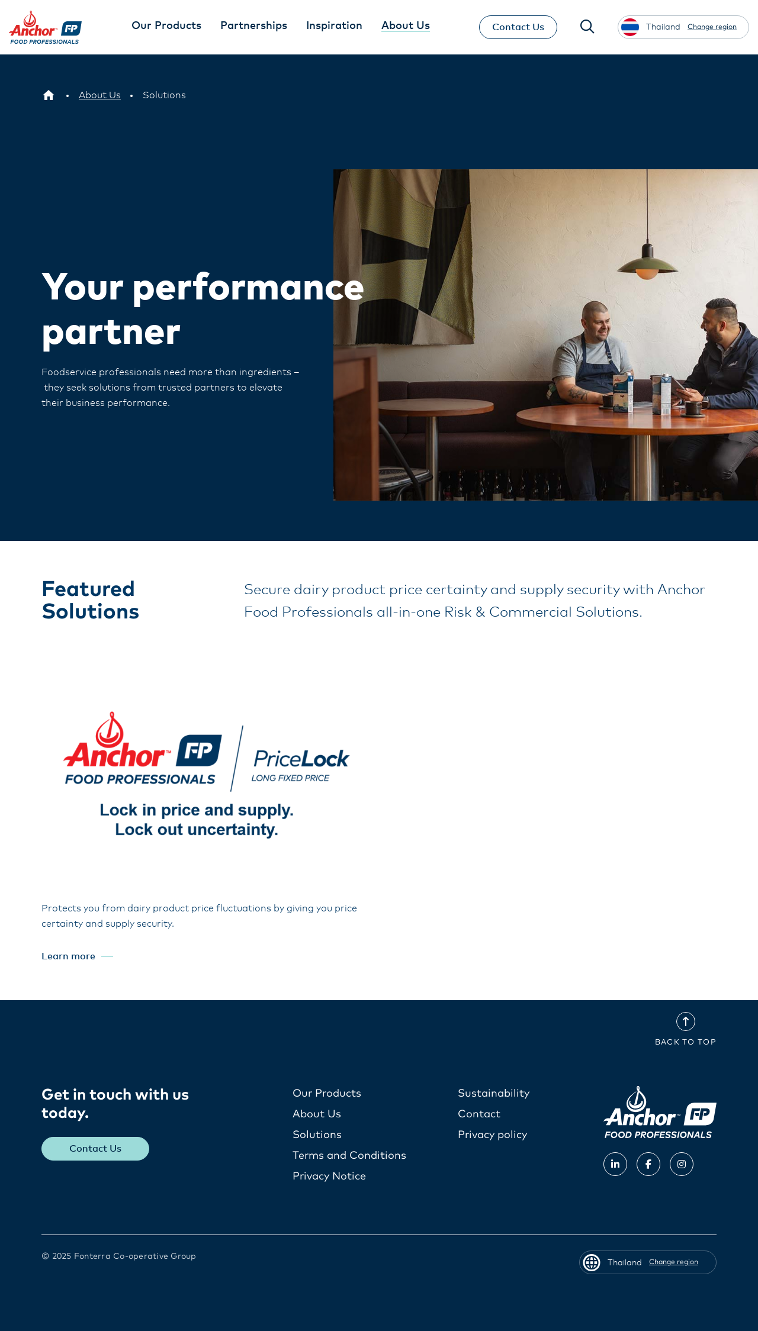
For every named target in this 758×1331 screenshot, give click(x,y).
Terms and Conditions (349, 1155)
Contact (479, 1114)
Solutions (317, 1135)
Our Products (327, 1093)
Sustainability (493, 1093)
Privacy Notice (329, 1176)
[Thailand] (48, 95)
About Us (317, 1114)
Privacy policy (492, 1135)
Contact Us (517, 27)
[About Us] (100, 95)
